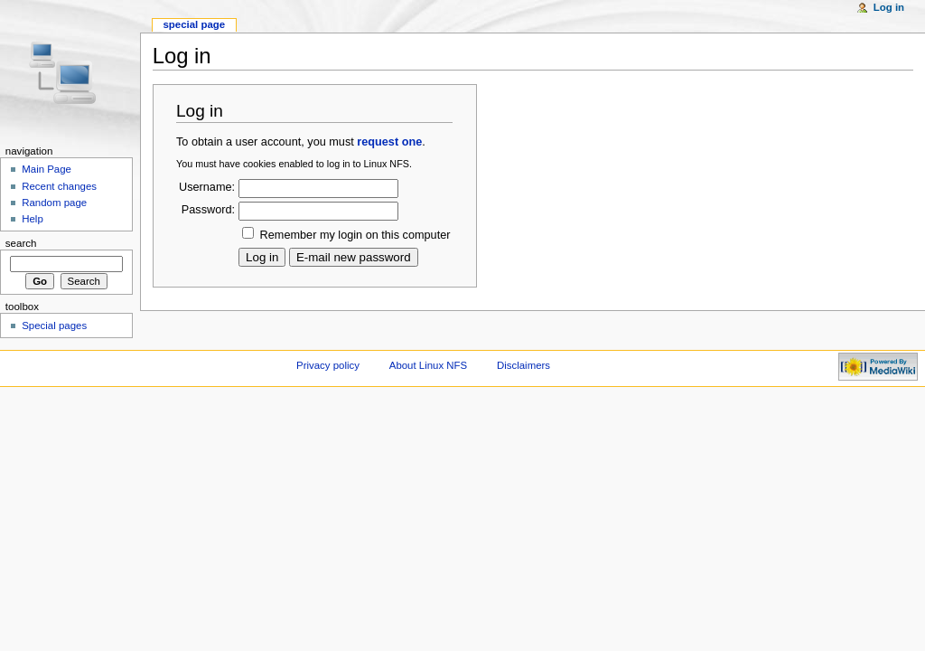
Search (21, 243)
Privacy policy (328, 365)
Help (32, 218)
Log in (889, 7)
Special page (194, 24)
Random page (54, 202)
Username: (207, 187)
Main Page (46, 169)
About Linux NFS (428, 365)
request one (389, 142)
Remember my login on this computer (355, 235)
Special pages (54, 325)
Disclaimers (523, 365)
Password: (208, 209)
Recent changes (59, 186)
